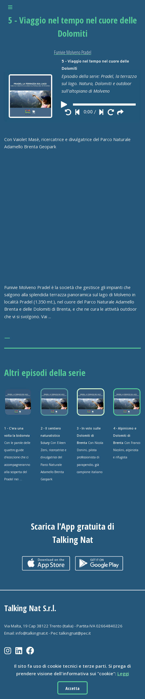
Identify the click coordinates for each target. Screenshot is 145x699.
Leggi (123, 673)
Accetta (72, 688)
